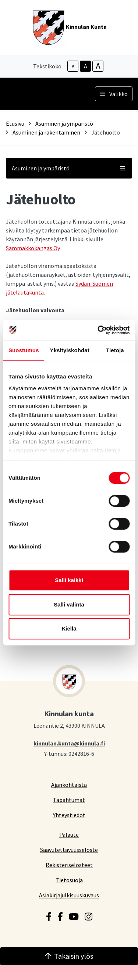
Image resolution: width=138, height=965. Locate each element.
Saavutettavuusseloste (69, 849)
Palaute (69, 834)
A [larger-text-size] (98, 66)
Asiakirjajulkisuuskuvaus (69, 894)
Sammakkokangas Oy (33, 248)
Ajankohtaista (69, 784)
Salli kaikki (69, 580)
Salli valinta (69, 604)
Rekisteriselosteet (69, 864)
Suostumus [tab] (23, 350)
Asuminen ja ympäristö (64, 123)
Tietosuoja (69, 879)
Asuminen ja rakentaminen (46, 132)
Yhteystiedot (69, 814)
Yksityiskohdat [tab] (69, 350)
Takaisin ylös (69, 956)
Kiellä (68, 628)
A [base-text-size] (85, 66)
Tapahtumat (69, 799)
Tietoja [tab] (115, 350)
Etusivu (15, 123)
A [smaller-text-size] (73, 66)
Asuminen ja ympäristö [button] (69, 168)
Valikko (114, 94)
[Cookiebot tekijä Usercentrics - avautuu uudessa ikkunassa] (98, 330)
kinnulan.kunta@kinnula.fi (69, 743)
